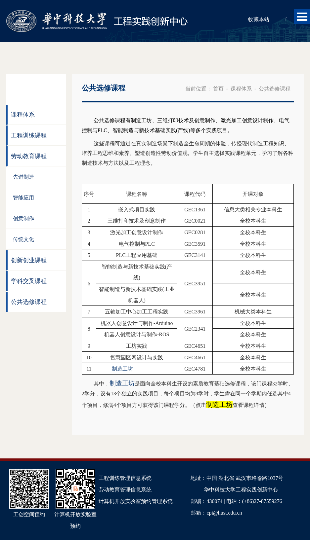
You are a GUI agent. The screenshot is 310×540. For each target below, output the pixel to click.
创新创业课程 (29, 260)
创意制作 (23, 218)
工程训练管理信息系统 (125, 478)
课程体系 (23, 114)
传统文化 (23, 239)
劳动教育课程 (29, 156)
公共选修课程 (29, 302)
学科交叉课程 (29, 281)
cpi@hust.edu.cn (224, 513)
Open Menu (302, 16)
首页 (218, 88)
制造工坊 (219, 404)
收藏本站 (258, 19)
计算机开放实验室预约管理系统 (136, 501)
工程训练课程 (29, 135)
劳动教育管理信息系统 (125, 489)
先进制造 (23, 177)
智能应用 (23, 197)
